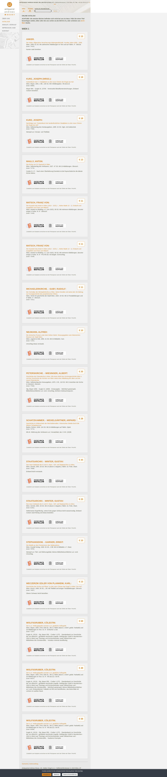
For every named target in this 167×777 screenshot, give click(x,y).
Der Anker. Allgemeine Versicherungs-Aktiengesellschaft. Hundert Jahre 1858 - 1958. (54, 42)
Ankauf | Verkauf (9, 25)
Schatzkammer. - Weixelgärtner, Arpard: (51, 420)
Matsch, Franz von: (38, 202)
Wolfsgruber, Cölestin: (41, 623)
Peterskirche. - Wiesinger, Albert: (47, 373)
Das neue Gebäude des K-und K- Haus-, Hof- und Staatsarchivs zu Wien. (50, 465)
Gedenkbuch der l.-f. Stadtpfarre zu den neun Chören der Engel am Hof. (50, 82)
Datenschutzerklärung (70, 774)
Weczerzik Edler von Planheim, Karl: (48, 583)
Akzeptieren (46, 774)
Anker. (30, 39)
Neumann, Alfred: (37, 332)
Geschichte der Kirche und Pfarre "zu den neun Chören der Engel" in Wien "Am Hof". (54, 586)
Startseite (25, 764)
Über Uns (6, 18)
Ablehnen (56, 774)
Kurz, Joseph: (34, 120)
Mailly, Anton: (34, 161)
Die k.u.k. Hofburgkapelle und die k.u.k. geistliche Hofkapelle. (46, 626)
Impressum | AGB (8, 28)
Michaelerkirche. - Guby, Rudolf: (46, 289)
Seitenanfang (33, 764)
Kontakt (5, 31)
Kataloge (6, 21)
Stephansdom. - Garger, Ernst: (44, 542)
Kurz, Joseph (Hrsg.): (38, 79)
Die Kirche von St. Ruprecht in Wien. (38, 164)
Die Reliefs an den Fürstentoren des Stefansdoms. (43, 545)
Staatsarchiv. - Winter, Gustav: (45, 461)
